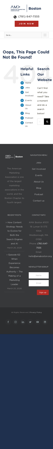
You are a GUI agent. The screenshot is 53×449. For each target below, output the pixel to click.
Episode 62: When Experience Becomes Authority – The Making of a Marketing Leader (14, 269)
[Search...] (40, 121)
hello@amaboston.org (40, 256)
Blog (27, 113)
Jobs (27, 87)
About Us (39, 181)
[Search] (47, 121)
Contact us (38, 200)
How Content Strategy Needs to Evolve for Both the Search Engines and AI (14, 233)
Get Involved (39, 169)
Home (28, 83)
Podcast (29, 118)
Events (28, 100)
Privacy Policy (36, 312)
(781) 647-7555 (28, 16)
